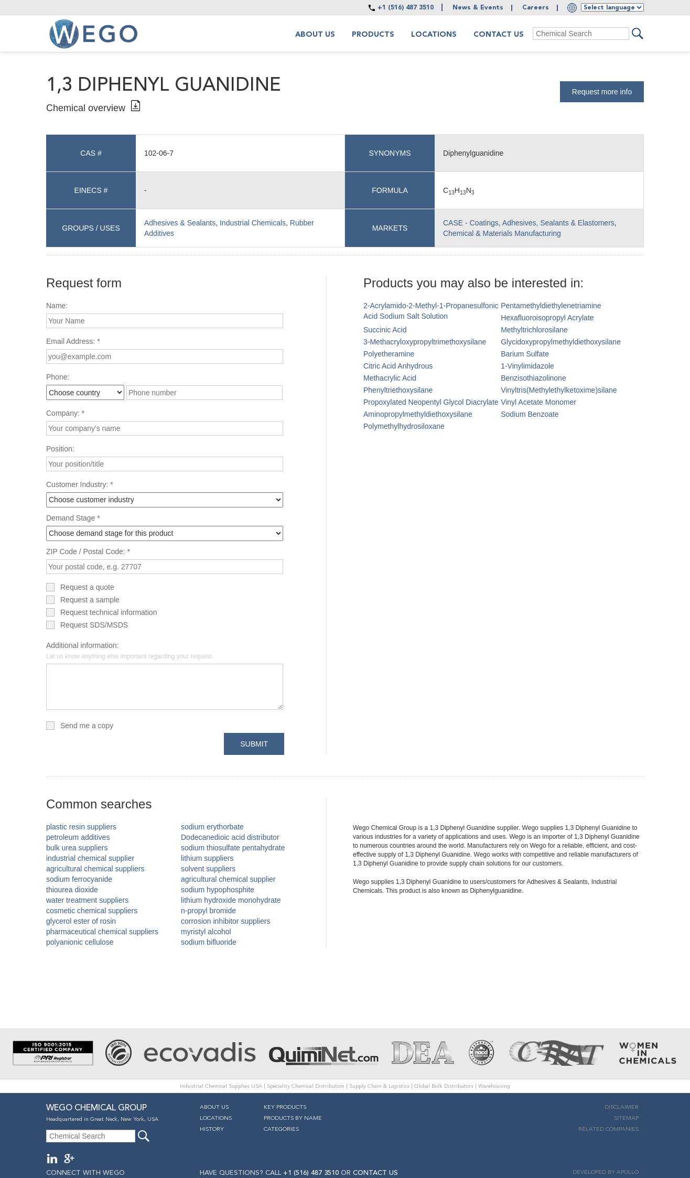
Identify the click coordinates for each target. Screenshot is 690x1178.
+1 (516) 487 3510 (406, 8)
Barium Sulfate (525, 354)
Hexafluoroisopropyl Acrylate (547, 318)
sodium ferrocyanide (79, 879)
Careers (535, 8)
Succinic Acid (384, 330)
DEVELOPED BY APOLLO (606, 1172)
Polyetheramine (388, 354)
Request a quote (87, 587)
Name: (57, 305)
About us (315, 34)
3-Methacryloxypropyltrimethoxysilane (424, 342)
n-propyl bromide (208, 910)
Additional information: (129, 650)
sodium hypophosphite (217, 889)
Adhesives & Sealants (179, 223)
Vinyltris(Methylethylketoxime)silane (559, 390)
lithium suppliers (207, 858)
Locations (434, 34)
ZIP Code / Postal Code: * (88, 551)
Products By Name (293, 1118)
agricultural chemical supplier (228, 879)
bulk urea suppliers (77, 848)
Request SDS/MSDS (94, 625)
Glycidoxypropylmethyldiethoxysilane (561, 342)
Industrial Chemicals (253, 223)
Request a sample (90, 600)
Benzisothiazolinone (533, 378)
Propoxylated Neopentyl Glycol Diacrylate (431, 402)
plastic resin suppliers (81, 827)
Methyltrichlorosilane (534, 330)
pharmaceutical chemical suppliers (102, 931)
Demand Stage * (73, 518)
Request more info (602, 92)
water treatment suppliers (87, 900)
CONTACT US (375, 1173)
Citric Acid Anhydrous (398, 366)
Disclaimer (622, 1107)
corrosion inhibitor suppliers (225, 921)
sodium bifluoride (208, 942)
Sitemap (626, 1118)
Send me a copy (86, 725)
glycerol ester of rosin (81, 921)
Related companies (608, 1129)
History (212, 1129)
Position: (60, 449)
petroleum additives (78, 837)
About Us (214, 1107)
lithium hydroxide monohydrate (231, 900)
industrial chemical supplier (90, 858)
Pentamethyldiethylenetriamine (551, 305)
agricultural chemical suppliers (95, 868)
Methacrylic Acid (389, 378)
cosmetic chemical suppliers (91, 910)
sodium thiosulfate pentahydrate (233, 848)
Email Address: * (73, 341)
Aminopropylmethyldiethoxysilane (417, 414)
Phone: (57, 377)
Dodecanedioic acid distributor (230, 837)
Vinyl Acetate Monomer (538, 402)
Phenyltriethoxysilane (398, 390)
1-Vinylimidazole (527, 366)
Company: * (65, 413)
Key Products (285, 1107)
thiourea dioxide (72, 889)
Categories (281, 1129)
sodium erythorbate (212, 827)
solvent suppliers (208, 868)
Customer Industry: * (79, 484)
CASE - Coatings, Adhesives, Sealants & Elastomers (528, 223)
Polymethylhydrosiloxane (404, 426)
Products (373, 34)
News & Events (477, 8)
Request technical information (108, 612)
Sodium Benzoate (530, 414)
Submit (254, 744)
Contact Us (498, 34)
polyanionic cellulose (79, 942)
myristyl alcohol (206, 931)
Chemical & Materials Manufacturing (502, 233)
